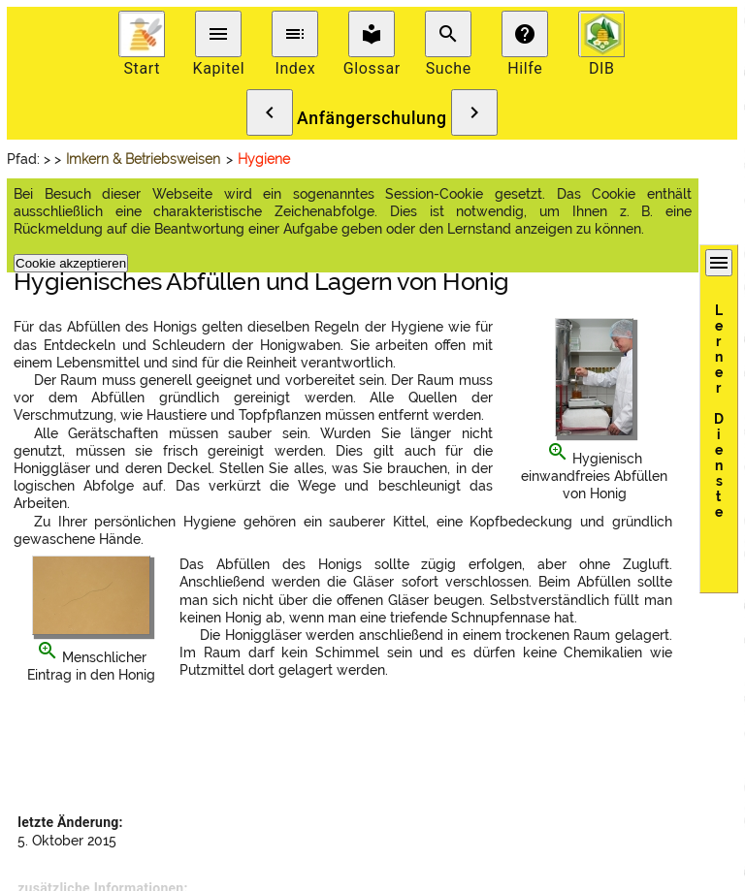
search (448, 34)
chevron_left (269, 112)
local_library (371, 34)
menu (218, 34)
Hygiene (264, 159)
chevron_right (474, 112)
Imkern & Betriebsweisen (143, 159)
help (524, 34)
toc (295, 34)
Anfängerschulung (372, 118)
